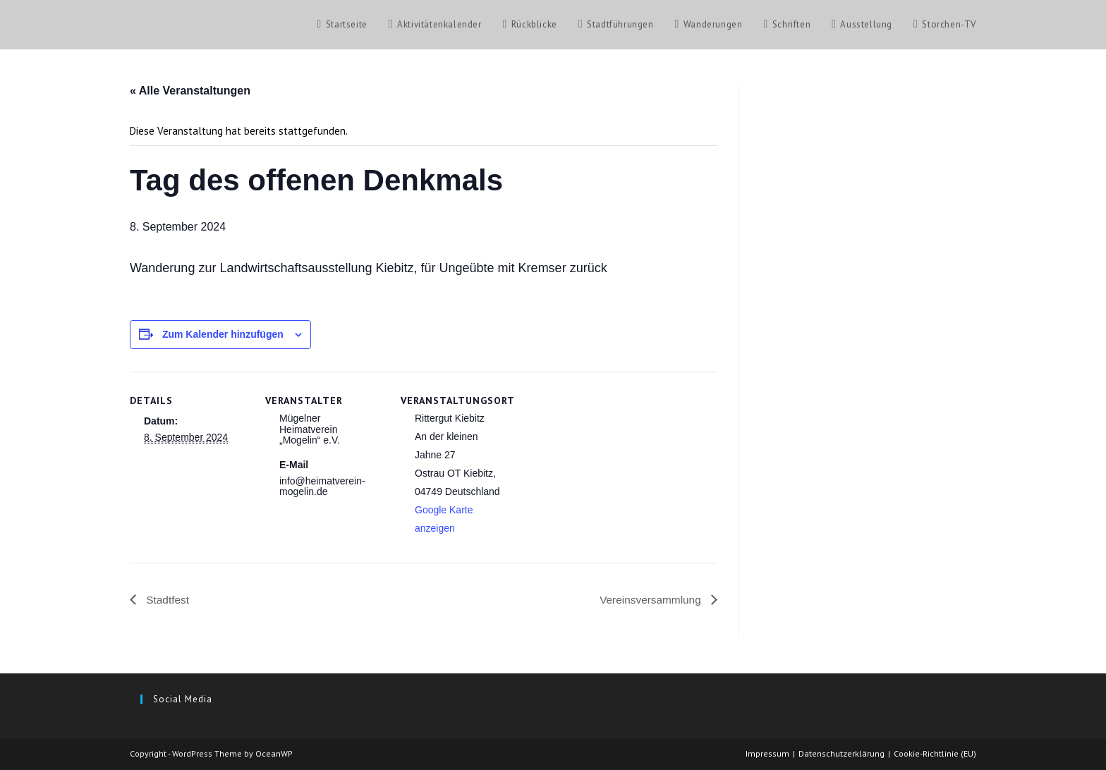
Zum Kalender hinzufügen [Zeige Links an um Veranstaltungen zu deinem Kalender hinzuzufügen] (223, 334)
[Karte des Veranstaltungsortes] (610, 468)
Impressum (767, 753)
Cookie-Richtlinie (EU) (935, 753)
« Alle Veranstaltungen (190, 91)
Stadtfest (167, 600)
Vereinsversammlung (649, 600)
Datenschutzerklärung (841, 753)
